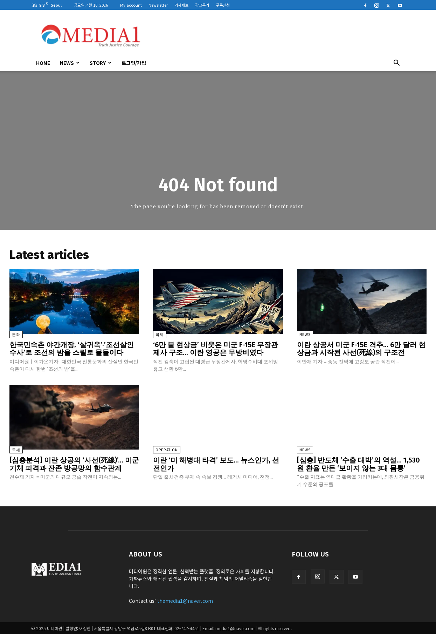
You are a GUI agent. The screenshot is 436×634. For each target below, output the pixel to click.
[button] (396, 63)
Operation (166, 449)
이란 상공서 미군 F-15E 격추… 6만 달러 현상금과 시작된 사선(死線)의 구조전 (361, 348)
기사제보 (181, 5)
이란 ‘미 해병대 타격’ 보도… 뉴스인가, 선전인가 (216, 464)
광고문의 (202, 5)
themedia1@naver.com (185, 599)
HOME (43, 62)
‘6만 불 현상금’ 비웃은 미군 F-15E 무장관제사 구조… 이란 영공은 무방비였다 (216, 348)
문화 (16, 334)
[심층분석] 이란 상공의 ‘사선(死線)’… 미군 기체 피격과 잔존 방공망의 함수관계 (74, 464)
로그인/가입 (134, 62)
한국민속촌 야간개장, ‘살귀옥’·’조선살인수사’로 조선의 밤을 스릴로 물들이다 (71, 348)
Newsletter (158, 5)
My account (131, 5)
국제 (159, 334)
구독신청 (223, 5)
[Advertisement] (277, 35)
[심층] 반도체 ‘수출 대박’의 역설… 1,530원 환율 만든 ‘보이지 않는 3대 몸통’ (358, 464)
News (69, 62)
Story (100, 62)
